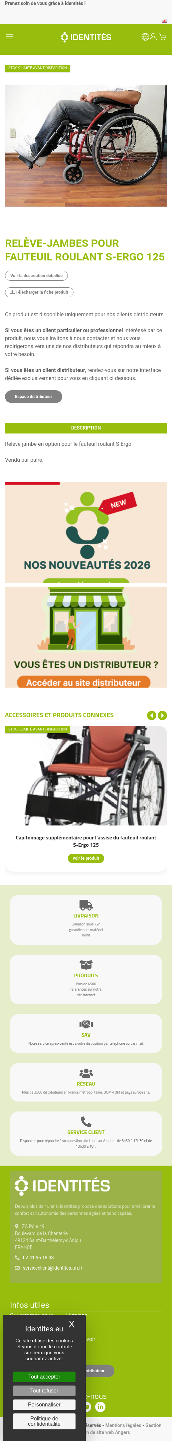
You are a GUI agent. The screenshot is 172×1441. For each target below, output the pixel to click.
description (86, 428)
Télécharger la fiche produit (39, 292)
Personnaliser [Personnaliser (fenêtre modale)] (44, 1404)
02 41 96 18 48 (38, 1257)
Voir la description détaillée (36, 275)
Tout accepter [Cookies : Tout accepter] (44, 1377)
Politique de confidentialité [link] (44, 1421)
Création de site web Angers (100, 1432)
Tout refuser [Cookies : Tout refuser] (44, 1390)
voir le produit (86, 858)
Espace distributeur (33, 396)
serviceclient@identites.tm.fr (52, 1268)
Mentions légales (123, 1425)
